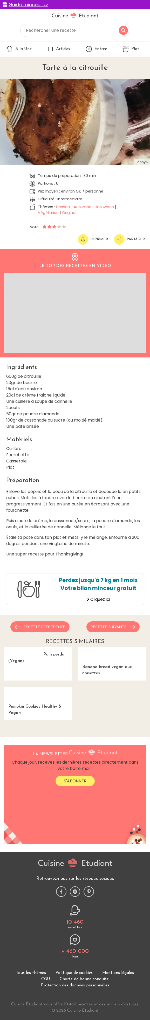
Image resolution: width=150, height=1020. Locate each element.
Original (69, 212)
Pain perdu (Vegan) (38, 673)
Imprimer (93, 239)
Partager (129, 239)
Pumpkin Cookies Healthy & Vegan (38, 746)
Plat (130, 49)
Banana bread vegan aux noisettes (112, 676)
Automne (82, 206)
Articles (58, 49)
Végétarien (48, 212)
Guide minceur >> (28, 5)
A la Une (19, 49)
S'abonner (75, 841)
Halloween (104, 206)
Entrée (96, 49)
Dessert (63, 206)
